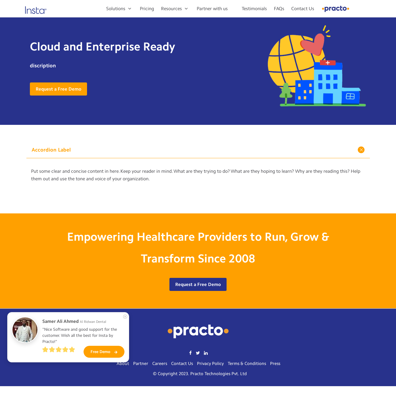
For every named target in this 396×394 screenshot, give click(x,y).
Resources (171, 8)
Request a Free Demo (58, 89)
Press (275, 363)
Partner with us (212, 8)
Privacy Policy (210, 363)
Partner (140, 363)
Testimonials (254, 8)
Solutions (115, 8)
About (123, 363)
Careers (159, 363)
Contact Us (302, 8)
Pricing (147, 8)
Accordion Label (199, 149)
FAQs (279, 8)
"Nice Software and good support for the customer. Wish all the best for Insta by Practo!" (80, 335)
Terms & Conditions (247, 363)
